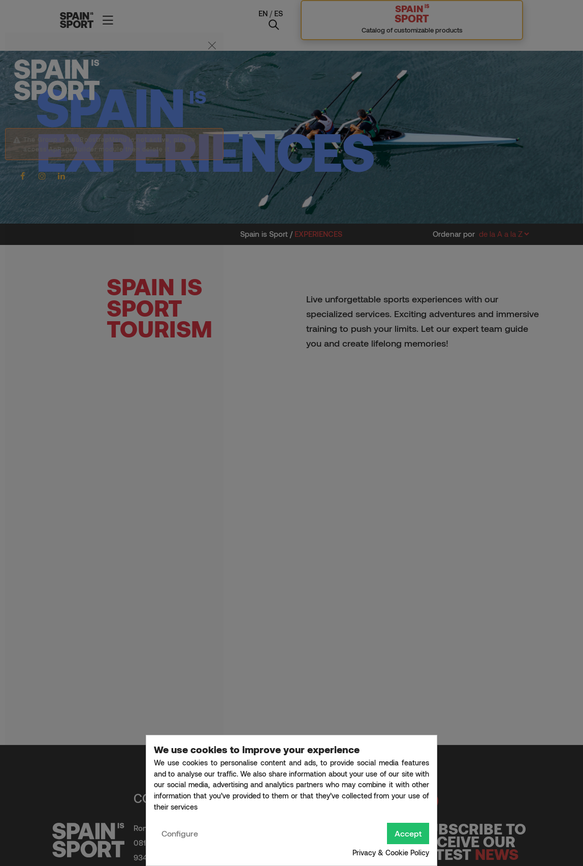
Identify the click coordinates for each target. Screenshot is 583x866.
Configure (179, 833)
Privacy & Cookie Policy (390, 852)
